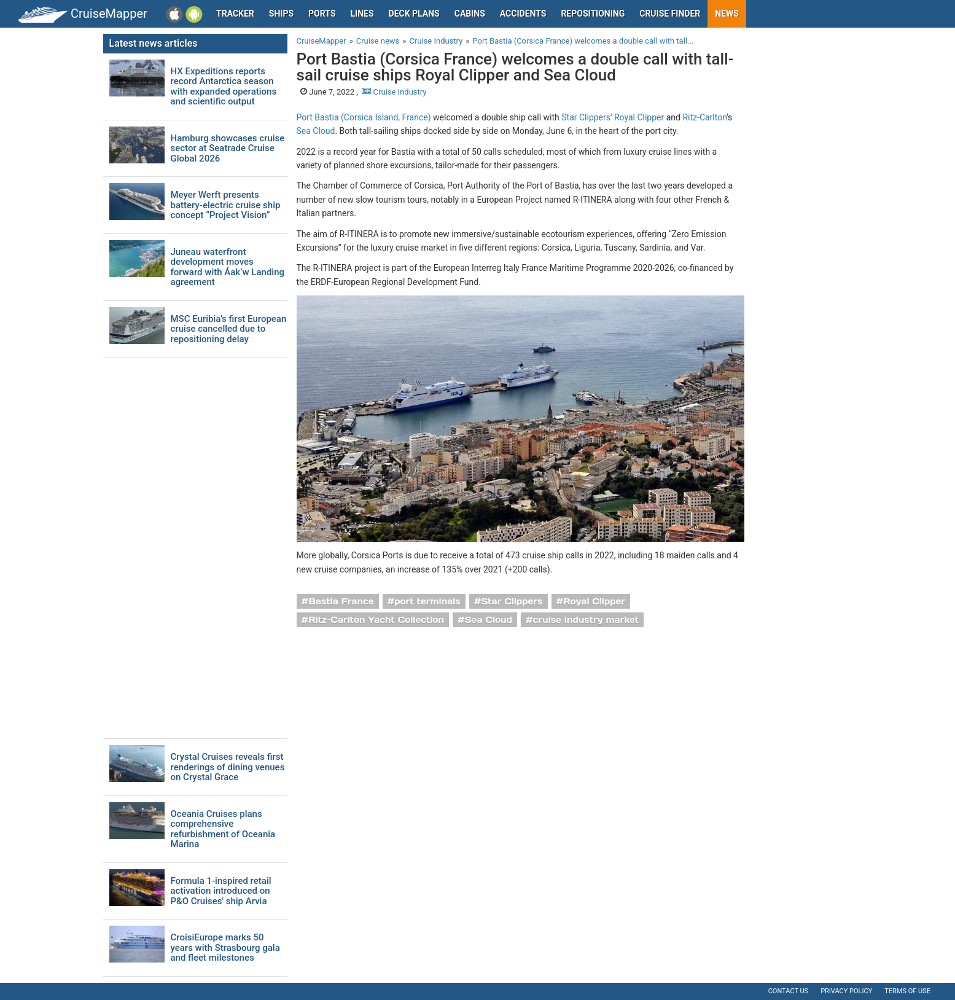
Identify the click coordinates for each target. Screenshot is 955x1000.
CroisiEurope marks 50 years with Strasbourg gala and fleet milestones (225, 947)
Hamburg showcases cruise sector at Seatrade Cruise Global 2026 (228, 148)
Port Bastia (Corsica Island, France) (364, 117)
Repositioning (593, 13)
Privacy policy (846, 991)
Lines (362, 13)
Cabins (469, 13)
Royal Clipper (639, 117)
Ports (321, 13)
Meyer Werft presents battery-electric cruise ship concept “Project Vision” (226, 205)
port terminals (427, 601)
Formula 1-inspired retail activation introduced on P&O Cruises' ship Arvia (221, 891)
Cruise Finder (669, 13)
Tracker (235, 13)
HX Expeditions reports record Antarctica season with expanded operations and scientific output (224, 86)
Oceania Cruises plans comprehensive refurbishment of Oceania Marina (223, 829)
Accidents (523, 13)
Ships (281, 13)
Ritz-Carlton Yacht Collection (376, 619)
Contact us (788, 991)
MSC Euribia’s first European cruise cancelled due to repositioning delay (229, 329)
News (727, 13)
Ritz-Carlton (704, 117)
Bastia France (340, 601)
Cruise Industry (394, 91)
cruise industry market (586, 619)
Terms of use (907, 991)
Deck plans (414, 13)
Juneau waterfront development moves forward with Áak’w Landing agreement (228, 267)
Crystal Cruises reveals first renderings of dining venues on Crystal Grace (228, 767)
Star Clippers (585, 117)
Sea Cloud (316, 131)
